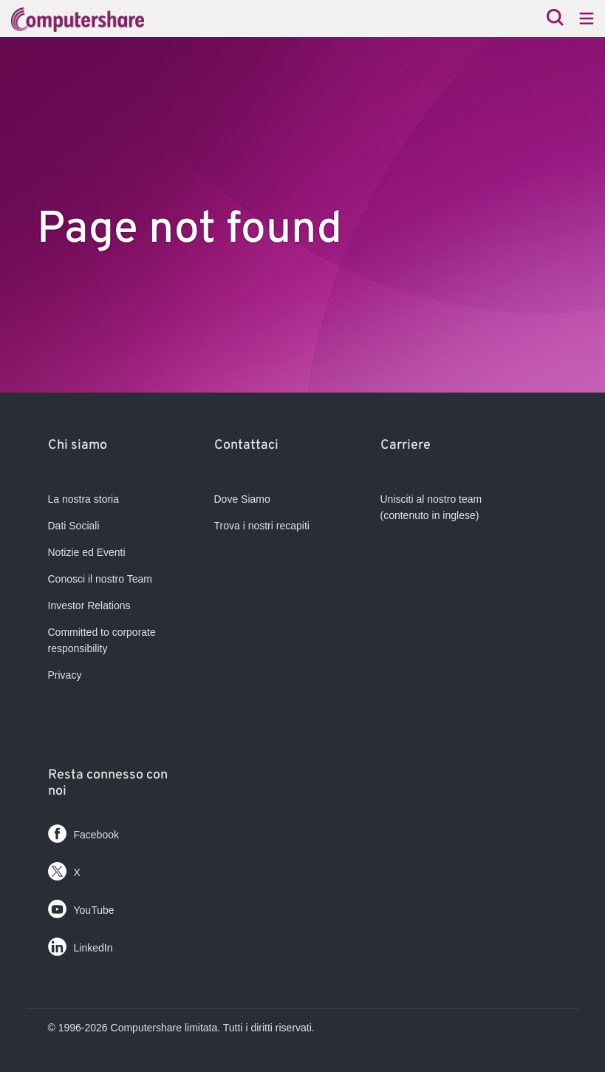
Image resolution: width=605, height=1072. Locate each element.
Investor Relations (89, 605)
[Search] (555, 19)
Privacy (65, 675)
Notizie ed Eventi (87, 552)
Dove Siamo (242, 499)
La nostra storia (84, 499)
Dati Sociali (74, 526)
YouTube (81, 906)
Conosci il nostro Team (100, 579)
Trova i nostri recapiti (262, 526)
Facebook (83, 831)
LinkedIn (80, 944)
